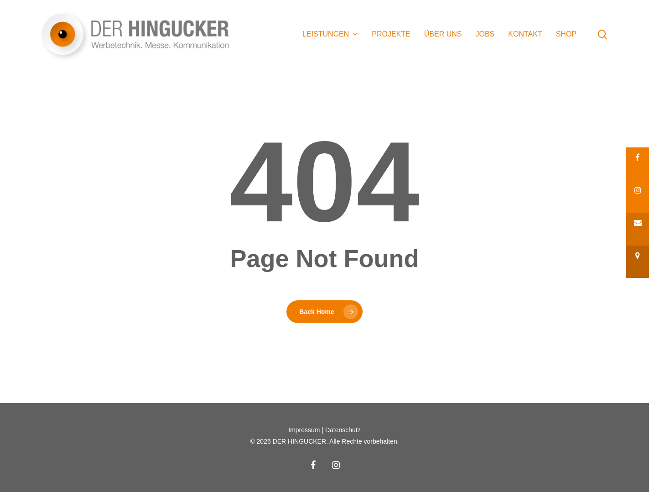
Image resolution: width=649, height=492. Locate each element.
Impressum (304, 430)
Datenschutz (343, 430)
